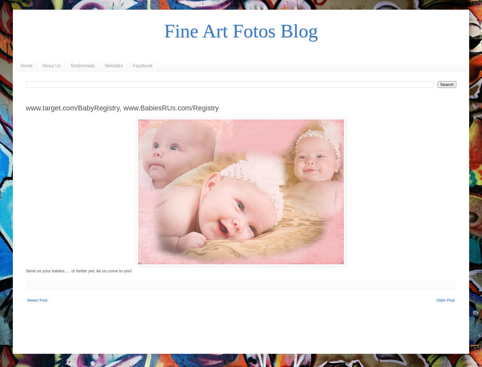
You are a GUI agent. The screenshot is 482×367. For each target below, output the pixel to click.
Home (26, 65)
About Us (51, 65)
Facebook (142, 65)
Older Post (445, 300)
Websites (114, 65)
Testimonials (82, 65)
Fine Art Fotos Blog (241, 31)
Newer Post (37, 300)
